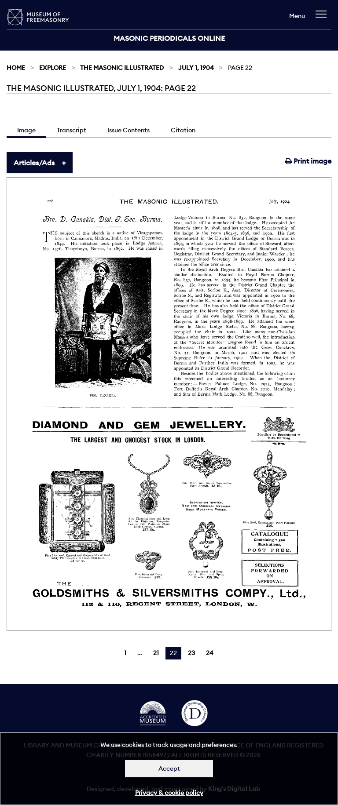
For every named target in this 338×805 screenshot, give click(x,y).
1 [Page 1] (125, 653)
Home (16, 68)
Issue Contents (128, 130)
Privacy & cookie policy (169, 793)
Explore (52, 68)
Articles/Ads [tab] (34, 162)
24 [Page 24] (209, 653)
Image (26, 130)
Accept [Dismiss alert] (169, 768)
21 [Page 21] (156, 653)
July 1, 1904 (196, 68)
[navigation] (323, 18)
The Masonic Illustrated (122, 68)
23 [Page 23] (191, 653)
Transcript (71, 130)
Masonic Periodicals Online (169, 38)
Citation (183, 130)
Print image (308, 161)
